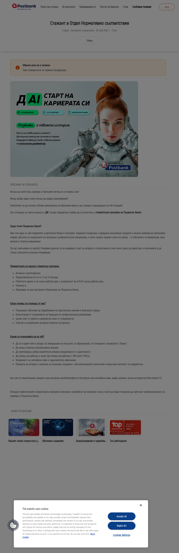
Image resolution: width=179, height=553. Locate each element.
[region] (81, 523)
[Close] (141, 505)
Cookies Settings (121, 535)
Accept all (122, 516)
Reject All (121, 525)
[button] (13, 525)
